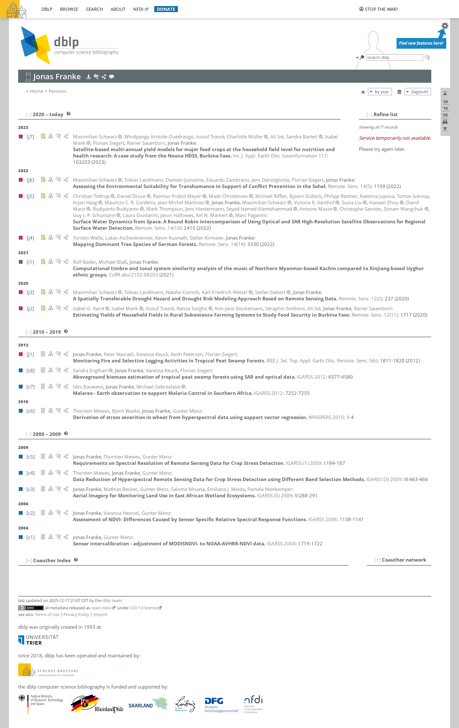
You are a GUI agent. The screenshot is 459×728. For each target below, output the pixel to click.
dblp (46, 9)
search (94, 9)
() (349, 186)
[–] (369, 114)
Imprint (100, 614)
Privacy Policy (76, 614)
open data (101, 608)
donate (166, 9)
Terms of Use (47, 614)
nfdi (138, 9)
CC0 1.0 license (143, 608)
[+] (378, 559)
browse (69, 9)
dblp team (112, 600)
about (118, 9)
